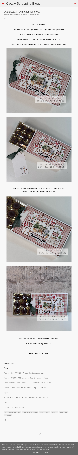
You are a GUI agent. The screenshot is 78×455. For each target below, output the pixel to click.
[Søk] (43, 3)
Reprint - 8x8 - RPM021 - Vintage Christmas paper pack (24, 373)
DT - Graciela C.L (10, 412)
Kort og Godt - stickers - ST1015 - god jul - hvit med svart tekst (26, 397)
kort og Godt (44, 412)
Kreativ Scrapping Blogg (23, 3)
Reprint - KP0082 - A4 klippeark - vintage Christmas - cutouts (26, 378)
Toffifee (8, 415)
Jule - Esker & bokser (30, 412)
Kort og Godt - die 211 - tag (14, 407)
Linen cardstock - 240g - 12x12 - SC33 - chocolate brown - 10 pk (27, 383)
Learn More (36, 453)
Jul (19, 412)
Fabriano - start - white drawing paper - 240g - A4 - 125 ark (25, 388)
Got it (45, 453)
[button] (5, 18)
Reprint (54, 412)
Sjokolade (63, 412)
